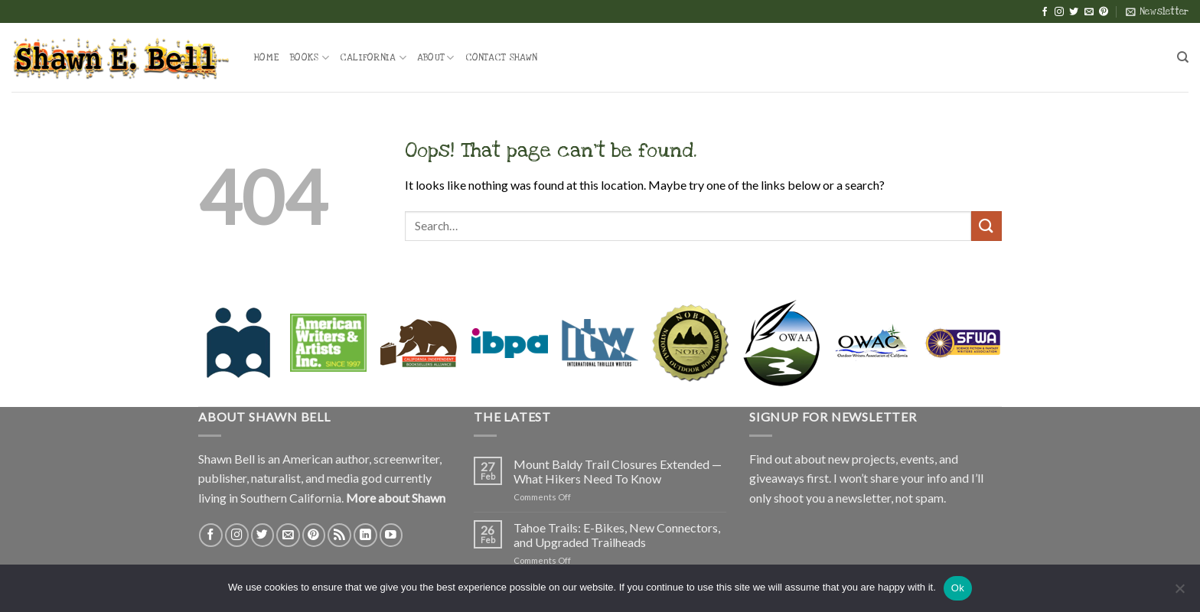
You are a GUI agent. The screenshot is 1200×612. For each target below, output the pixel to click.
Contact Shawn (501, 57)
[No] (1179, 593)
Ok (957, 588)
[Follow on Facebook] (1044, 12)
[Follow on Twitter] (1073, 12)
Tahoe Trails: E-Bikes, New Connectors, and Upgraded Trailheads (617, 534)
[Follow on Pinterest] (1103, 12)
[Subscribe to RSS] (339, 535)
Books (309, 57)
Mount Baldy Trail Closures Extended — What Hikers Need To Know (618, 471)
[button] (1157, 11)
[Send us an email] (1089, 12)
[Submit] (986, 226)
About (436, 57)
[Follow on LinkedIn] (365, 535)
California (373, 57)
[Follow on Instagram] (1059, 12)
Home (266, 57)
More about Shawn (395, 497)
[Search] (1183, 57)
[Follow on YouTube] (391, 535)
